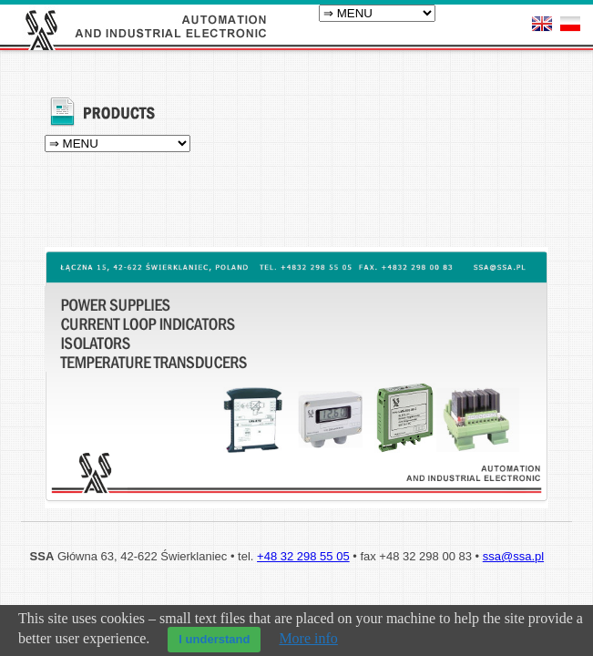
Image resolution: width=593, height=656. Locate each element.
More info (308, 638)
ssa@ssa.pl (513, 593)
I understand (214, 639)
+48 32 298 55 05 (303, 593)
